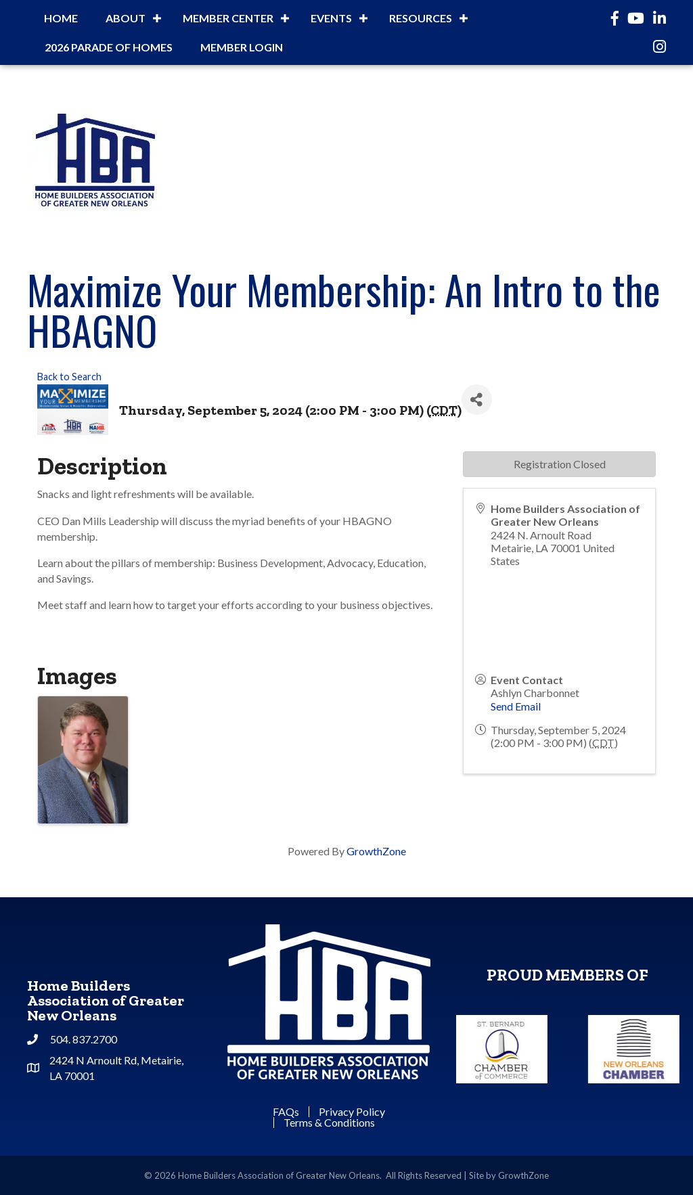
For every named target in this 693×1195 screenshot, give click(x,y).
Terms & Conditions (329, 1122)
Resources (420, 18)
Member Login (241, 47)
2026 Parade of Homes (109, 47)
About (126, 18)
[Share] (477, 399)
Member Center (228, 18)
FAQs (286, 1111)
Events (331, 18)
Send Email (516, 706)
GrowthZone (376, 850)
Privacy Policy (352, 1111)
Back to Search (69, 376)
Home (61, 18)
